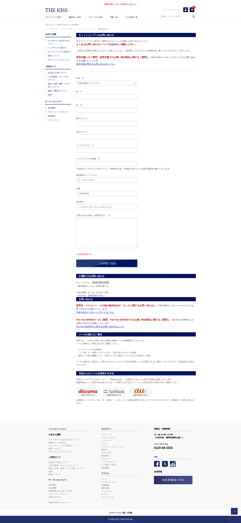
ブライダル (106, 453)
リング (104, 479)
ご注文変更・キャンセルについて (64, 465)
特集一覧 (113, 17)
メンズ (104, 443)
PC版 (129, 513)
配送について (55, 474)
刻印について (53, 56)
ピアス (104, 494)
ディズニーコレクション (112, 447)
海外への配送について (57, 91)
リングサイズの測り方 (57, 48)
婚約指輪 (105, 488)
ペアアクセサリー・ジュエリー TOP (58, 29)
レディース (106, 440)
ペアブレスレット (109, 462)
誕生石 (104, 450)
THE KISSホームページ (59, 502)
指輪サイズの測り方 (58, 442)
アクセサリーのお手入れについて (64, 439)
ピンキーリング (108, 482)
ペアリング (106, 434)
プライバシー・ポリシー (58, 112)
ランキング (106, 459)
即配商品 (105, 456)
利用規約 (51, 116)
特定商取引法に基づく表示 (61, 491)
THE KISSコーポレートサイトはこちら (95, 312)
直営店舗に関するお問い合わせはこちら (95, 64)
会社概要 (51, 108)
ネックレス (106, 491)
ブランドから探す (95, 17)
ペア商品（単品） (109, 465)
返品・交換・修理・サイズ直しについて (67, 468)
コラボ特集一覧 (131, 17)
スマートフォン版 (117, 513)
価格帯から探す (74, 17)
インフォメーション (172, 10)
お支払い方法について (57, 73)
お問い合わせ (103, 29)
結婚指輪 (105, 485)
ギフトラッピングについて (59, 60)
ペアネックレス (108, 437)
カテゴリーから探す (53, 17)
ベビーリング (107, 497)
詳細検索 (105, 468)
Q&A (113, 44)
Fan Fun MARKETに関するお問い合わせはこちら (100, 326)
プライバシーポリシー (59, 494)
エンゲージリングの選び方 (59, 52)
